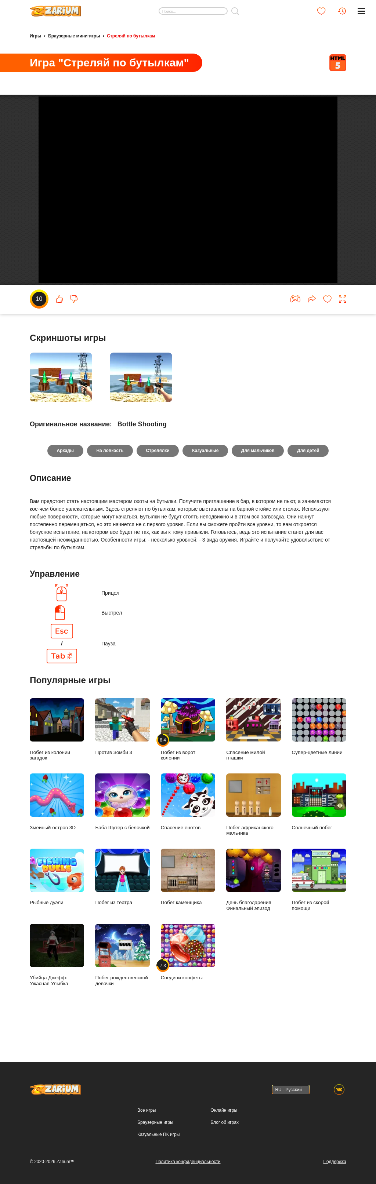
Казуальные (205, 479)
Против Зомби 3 (122, 755)
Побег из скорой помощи (319, 908)
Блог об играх (224, 1122)
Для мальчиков (258, 479)
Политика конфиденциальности (187, 1161)
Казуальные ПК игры (158, 1134)
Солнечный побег (319, 830)
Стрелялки (157, 479)
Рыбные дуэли (57, 905)
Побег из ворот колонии (188, 758)
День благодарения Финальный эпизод (253, 908)
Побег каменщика (188, 905)
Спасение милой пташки (253, 758)
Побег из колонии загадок (57, 758)
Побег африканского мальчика (253, 833)
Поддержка (334, 1161)
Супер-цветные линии (319, 755)
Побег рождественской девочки (122, 983)
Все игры (146, 1110)
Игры (35, 36)
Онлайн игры (223, 1110)
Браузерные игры (155, 1122)
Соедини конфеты (188, 980)
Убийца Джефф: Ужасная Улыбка (57, 983)
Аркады (64, 479)
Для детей (309, 479)
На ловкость (109, 479)
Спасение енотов (188, 830)
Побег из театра (122, 905)
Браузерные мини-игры (74, 36)
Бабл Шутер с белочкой (122, 830)
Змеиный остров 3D (57, 830)
